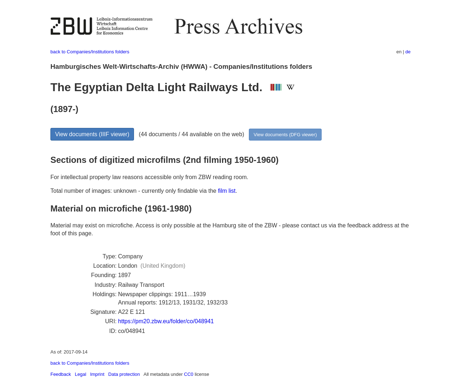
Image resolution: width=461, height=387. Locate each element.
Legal (80, 374)
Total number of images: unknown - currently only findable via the (134, 191)
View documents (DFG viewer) (285, 134)
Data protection (124, 374)
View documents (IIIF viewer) (92, 134)
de (408, 51)
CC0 (188, 374)
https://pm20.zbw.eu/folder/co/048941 (166, 321)
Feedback (60, 374)
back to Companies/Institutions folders (89, 51)
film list (227, 191)
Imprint (97, 374)
